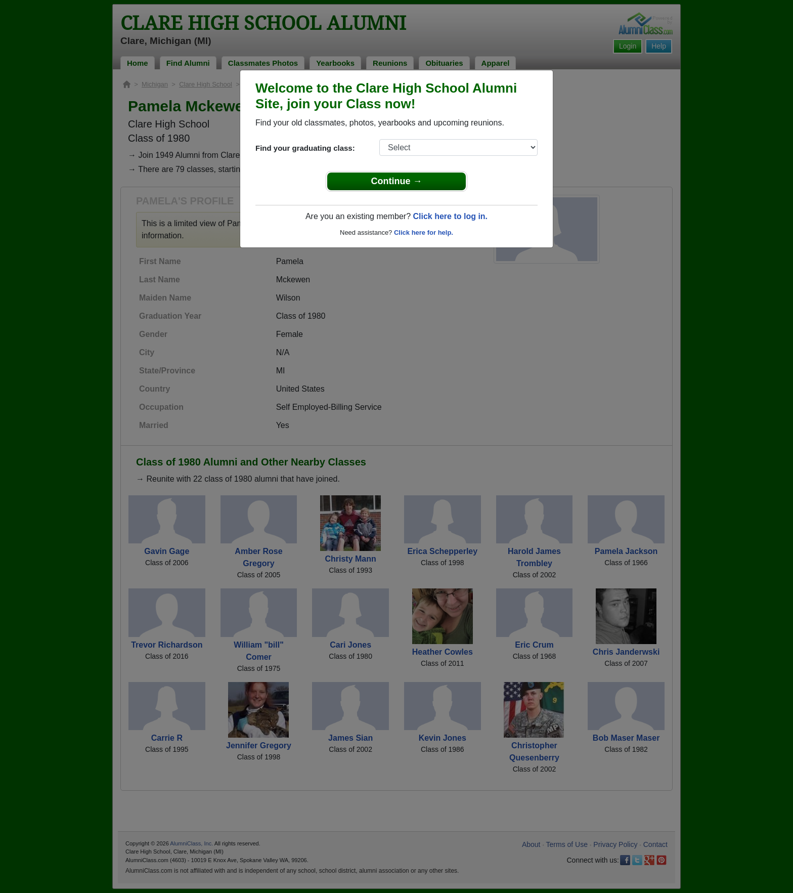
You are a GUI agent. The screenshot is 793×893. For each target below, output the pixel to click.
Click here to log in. (450, 216)
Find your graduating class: (305, 148)
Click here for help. (423, 232)
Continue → (396, 181)
